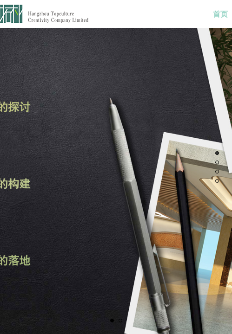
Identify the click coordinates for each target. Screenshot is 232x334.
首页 (220, 14)
